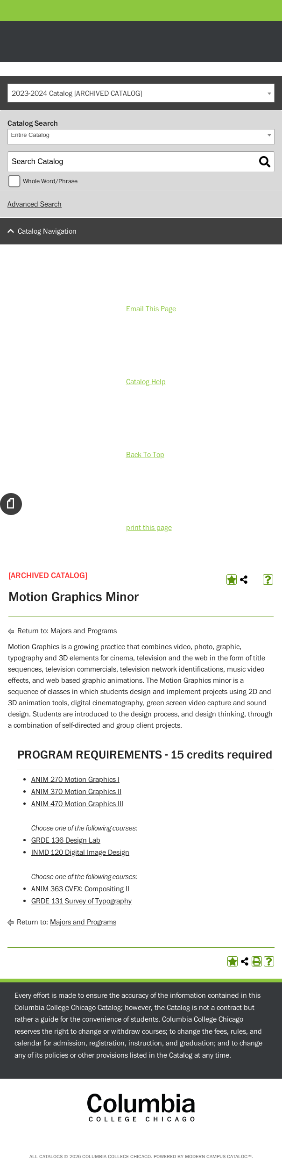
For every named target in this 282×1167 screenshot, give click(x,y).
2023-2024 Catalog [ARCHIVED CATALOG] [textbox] (77, 93)
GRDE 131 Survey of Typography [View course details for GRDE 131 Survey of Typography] (81, 901)
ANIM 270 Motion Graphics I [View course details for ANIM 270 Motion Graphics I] (75, 779)
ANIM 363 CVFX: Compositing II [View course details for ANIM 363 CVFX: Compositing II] (80, 889)
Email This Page (151, 309)
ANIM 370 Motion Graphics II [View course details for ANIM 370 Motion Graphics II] (76, 791)
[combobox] (141, 93)
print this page (149, 527)
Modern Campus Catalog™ (218, 1156)
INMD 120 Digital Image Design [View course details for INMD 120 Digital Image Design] (80, 852)
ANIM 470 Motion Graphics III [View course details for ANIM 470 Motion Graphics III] (77, 804)
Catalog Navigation (47, 231)
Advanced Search (34, 204)
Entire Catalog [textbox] (30, 134)
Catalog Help (146, 382)
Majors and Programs (83, 631)
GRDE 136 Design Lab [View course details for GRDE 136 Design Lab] (65, 840)
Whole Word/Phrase (50, 181)
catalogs (51, 1156)
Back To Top (145, 454)
